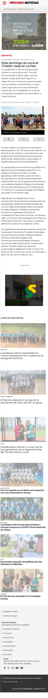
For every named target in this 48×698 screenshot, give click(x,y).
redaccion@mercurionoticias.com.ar (21, 661)
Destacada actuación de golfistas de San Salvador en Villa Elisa (21, 563)
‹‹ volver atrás (24, 265)
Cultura (7, 654)
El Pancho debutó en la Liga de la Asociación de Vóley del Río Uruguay (21, 401)
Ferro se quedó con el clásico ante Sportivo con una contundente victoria (22, 491)
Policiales (8, 638)
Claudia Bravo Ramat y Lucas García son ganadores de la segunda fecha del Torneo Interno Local (21, 449)
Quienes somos (10, 612)
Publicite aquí (9, 616)
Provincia (7, 642)
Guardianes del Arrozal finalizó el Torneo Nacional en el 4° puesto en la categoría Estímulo (21, 356)
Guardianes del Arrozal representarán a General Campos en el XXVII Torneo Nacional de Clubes (22, 527)
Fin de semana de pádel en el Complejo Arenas (20, 597)
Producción (8, 646)
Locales (7, 633)
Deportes (7, 650)
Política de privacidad (10, 682)
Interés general (11, 629)
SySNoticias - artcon (30, 689)
